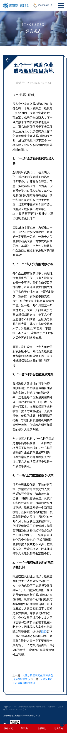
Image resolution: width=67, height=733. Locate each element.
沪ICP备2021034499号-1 (15, 709)
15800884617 (45, 5)
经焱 (44, 631)
